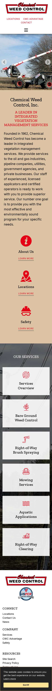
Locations (8, 613)
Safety (6, 642)
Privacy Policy (10, 662)
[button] (4, 62)
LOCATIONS (13, 19)
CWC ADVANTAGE (33, 19)
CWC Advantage (12, 638)
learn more (26, 258)
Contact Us (9, 617)
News (5, 621)
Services (7, 634)
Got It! (26, 685)
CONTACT (26, 22)
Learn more (9, 678)
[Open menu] (26, 30)
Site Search (8, 659)
